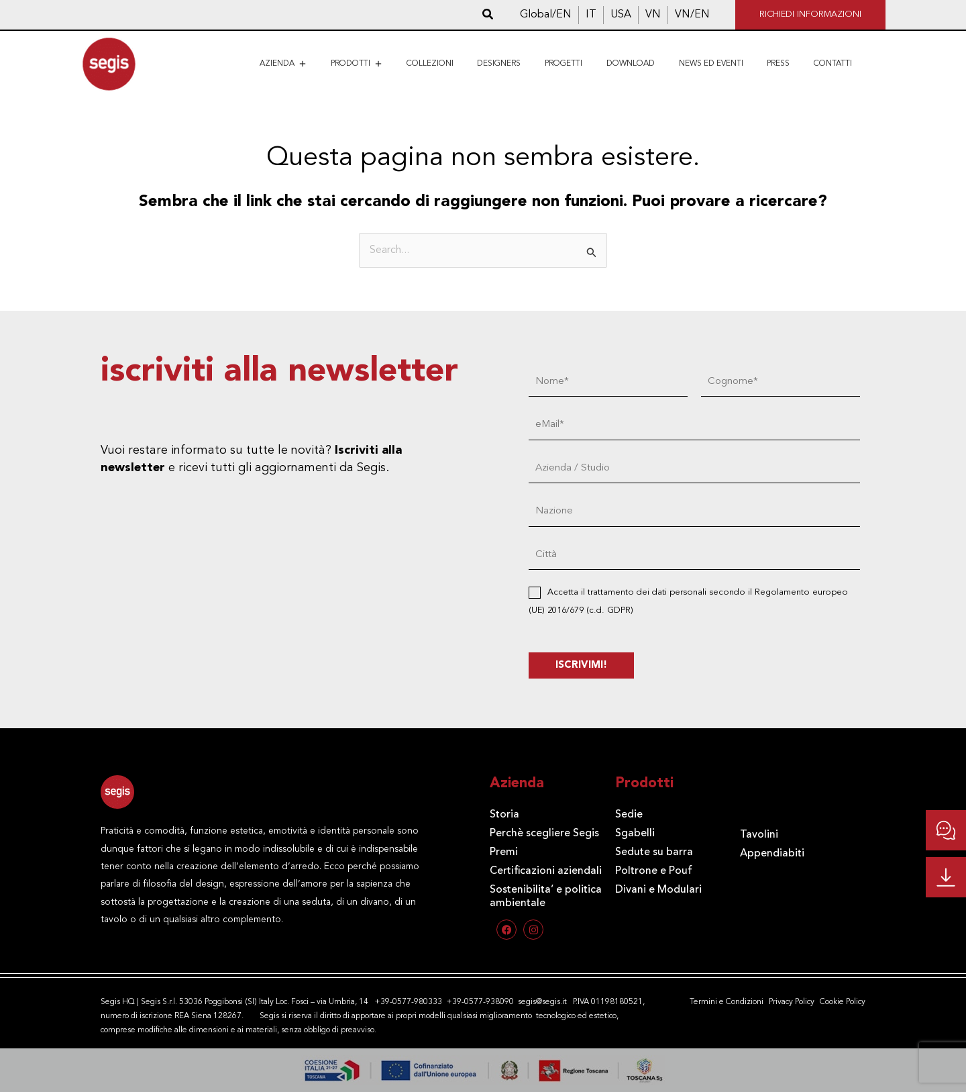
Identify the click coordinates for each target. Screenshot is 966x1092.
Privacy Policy (791, 1002)
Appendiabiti (772, 853)
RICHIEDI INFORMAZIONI (810, 14)
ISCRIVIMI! (581, 665)
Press (778, 64)
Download (630, 64)
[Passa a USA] (621, 15)
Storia (504, 814)
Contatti (833, 64)
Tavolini (759, 835)
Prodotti (356, 63)
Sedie (629, 814)
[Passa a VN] (653, 15)
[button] (488, 15)
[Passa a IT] (591, 15)
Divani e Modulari (658, 890)
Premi (504, 852)
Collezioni (430, 64)
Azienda (283, 63)
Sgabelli (635, 833)
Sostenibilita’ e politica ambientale (546, 897)
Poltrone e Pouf (653, 871)
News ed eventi (711, 64)
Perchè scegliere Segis (544, 833)
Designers (499, 64)
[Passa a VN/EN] (692, 15)
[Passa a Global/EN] (545, 15)
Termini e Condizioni (726, 1002)
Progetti (563, 64)
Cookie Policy (842, 1002)
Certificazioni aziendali (546, 871)
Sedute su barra (654, 852)
